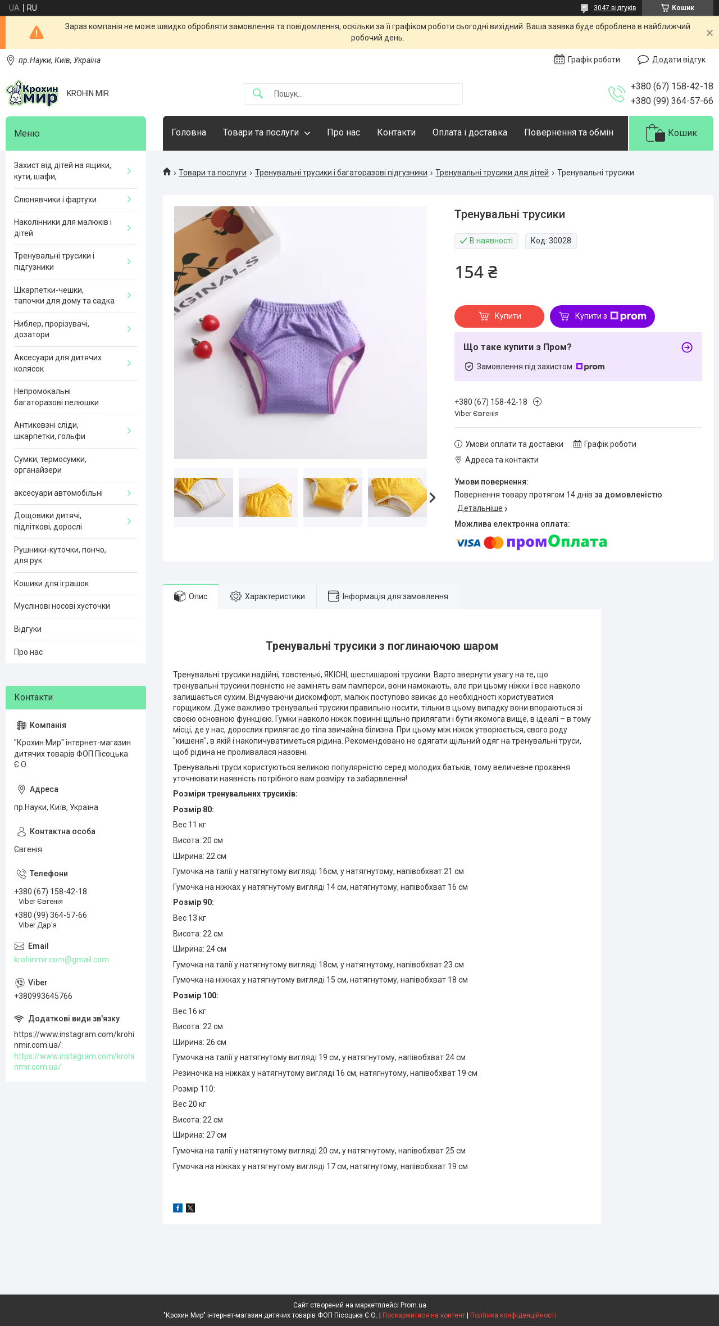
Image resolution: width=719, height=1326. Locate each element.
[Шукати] (258, 94)
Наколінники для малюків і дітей (63, 228)
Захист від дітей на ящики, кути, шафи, (62, 171)
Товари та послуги (261, 132)
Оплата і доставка (470, 132)
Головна (188, 132)
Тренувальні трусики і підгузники (54, 261)
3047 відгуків (615, 8)
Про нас (343, 132)
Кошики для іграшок (51, 583)
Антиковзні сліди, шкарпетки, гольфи (49, 430)
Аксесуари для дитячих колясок (58, 363)
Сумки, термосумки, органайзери (50, 465)
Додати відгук (679, 59)
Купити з (611, 316)
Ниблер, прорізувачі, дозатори (51, 329)
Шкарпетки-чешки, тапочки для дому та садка (64, 296)
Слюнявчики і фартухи (55, 199)
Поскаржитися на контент (424, 1315)
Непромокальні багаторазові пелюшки (56, 397)
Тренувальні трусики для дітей (492, 172)
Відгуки (28, 628)
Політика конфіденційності (513, 1315)
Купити (508, 315)
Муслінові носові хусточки (62, 605)
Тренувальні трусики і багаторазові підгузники (341, 172)
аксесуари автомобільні (58, 492)
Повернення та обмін (568, 132)
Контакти (396, 132)
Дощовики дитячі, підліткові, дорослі (48, 521)
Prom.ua (413, 1305)
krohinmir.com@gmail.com (61, 959)
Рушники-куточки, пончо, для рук (60, 555)
